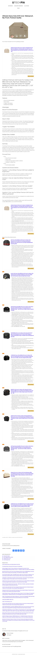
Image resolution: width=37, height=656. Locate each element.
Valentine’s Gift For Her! (7, 558)
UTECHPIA (18, 2)
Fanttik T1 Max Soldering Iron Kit (7, 601)
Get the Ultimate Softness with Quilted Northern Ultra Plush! (11, 564)
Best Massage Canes (7, 559)
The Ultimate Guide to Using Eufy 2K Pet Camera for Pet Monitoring (12, 566)
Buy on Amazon (31, 76)
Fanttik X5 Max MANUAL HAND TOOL (7, 599)
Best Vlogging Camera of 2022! (8, 557)
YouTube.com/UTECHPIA (21, 654)
